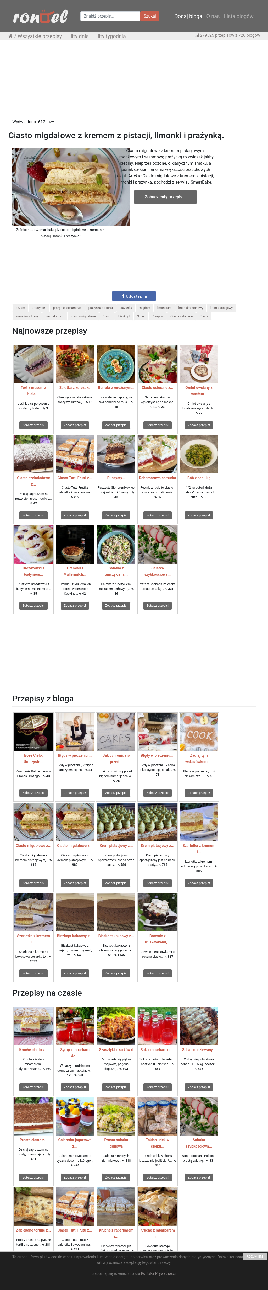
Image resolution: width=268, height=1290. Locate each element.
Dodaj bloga (188, 16)
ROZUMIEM (255, 1257)
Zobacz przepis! (33, 425)
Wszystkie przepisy (40, 36)
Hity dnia (78, 36)
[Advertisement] (134, 82)
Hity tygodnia (110, 36)
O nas (213, 16)
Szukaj (150, 16)
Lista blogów (239, 16)
